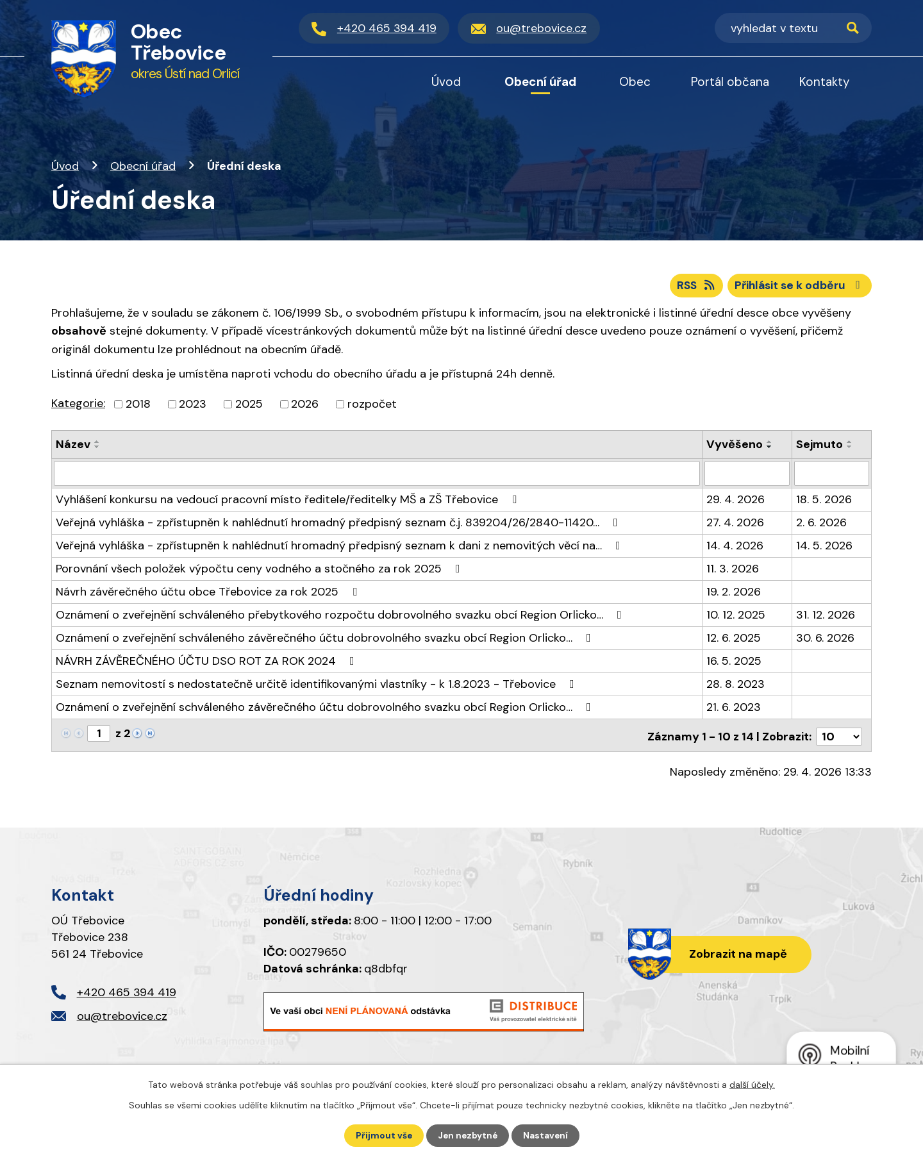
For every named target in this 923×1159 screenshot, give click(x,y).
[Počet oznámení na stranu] (839, 735)
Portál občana (730, 82)
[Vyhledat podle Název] (377, 475)
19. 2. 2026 (733, 593)
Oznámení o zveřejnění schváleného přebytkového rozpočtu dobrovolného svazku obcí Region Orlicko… (341, 616)
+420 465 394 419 (126, 991)
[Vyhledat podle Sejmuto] (831, 475)
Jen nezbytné (468, 1135)
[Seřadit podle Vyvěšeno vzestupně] (770, 443)
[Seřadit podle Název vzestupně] (97, 443)
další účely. (752, 1084)
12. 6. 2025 (733, 639)
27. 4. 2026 (735, 523)
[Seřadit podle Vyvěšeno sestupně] (770, 448)
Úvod (65, 166)
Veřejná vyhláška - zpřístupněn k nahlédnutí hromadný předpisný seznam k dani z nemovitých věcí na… (341, 546)
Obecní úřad (143, 166)
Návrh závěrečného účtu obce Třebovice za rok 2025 (209, 593)
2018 (138, 405)
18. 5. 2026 (824, 500)
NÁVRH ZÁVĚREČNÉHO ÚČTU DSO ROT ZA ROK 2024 (208, 662)
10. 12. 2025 (735, 616)
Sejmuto (819, 446)
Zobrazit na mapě (736, 953)
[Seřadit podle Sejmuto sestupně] (850, 448)
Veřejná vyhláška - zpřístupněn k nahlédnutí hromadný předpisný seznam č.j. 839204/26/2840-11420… (339, 523)
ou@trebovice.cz (122, 1014)
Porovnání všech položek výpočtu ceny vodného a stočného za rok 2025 (260, 570)
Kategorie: (78, 405)
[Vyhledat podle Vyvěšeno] (747, 475)
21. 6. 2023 (733, 708)
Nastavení (547, 1135)
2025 (249, 405)
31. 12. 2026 (825, 616)
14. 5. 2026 (824, 546)
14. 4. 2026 (734, 546)
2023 (192, 405)
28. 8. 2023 (735, 685)
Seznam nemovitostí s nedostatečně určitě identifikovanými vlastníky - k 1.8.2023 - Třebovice (317, 685)
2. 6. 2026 (821, 523)
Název (73, 446)
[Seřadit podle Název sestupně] (97, 448)
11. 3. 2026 (732, 570)
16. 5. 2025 (733, 662)
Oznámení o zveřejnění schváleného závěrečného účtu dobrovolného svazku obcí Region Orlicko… (326, 639)
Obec (635, 82)
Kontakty (824, 82)
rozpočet (372, 405)
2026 (305, 405)
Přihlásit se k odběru (798, 286)
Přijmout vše (382, 1135)
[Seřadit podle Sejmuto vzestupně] (850, 443)
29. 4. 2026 (735, 500)
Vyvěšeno (734, 446)
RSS (690, 286)
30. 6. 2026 (825, 639)
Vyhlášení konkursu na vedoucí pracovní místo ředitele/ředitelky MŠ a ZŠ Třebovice (289, 500)
